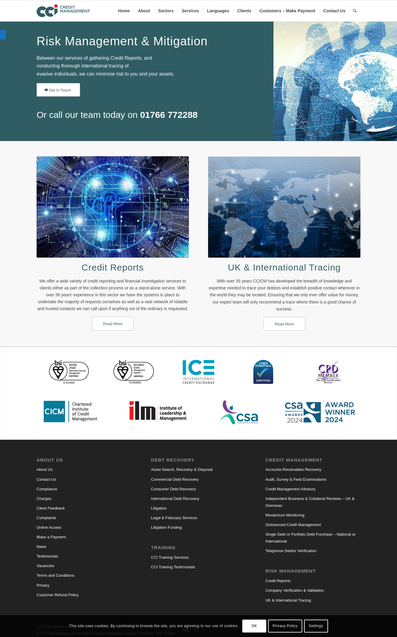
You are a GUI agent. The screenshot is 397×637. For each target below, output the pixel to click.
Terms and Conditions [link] (55, 575)
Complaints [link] (46, 518)
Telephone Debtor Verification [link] (290, 551)
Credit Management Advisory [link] (290, 489)
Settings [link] (316, 626)
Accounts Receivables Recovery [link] (293, 469)
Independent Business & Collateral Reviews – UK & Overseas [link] (309, 502)
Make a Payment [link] (51, 537)
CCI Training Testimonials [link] (173, 567)
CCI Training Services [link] (170, 557)
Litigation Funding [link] (166, 527)
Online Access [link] (49, 527)
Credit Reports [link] (113, 267)
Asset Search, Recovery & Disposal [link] (182, 469)
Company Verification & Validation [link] (294, 590)
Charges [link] (44, 498)
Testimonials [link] (47, 556)
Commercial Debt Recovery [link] (175, 479)
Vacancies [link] (45, 566)
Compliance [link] (47, 489)
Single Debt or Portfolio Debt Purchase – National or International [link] (310, 537)
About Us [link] (44, 469)
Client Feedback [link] (51, 508)
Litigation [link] (159, 508)
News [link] (41, 546)
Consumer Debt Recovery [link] (173, 489)
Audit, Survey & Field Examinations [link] (295, 479)
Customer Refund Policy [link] (58, 595)
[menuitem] (124, 10)
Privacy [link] (43, 585)
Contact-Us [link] (46, 479)
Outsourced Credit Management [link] (293, 524)
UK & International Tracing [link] (284, 267)
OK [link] (254, 626)
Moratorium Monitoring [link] (284, 515)
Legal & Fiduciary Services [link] (174, 518)
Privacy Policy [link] (285, 626)
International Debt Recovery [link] (175, 498)
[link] (3, 34)
